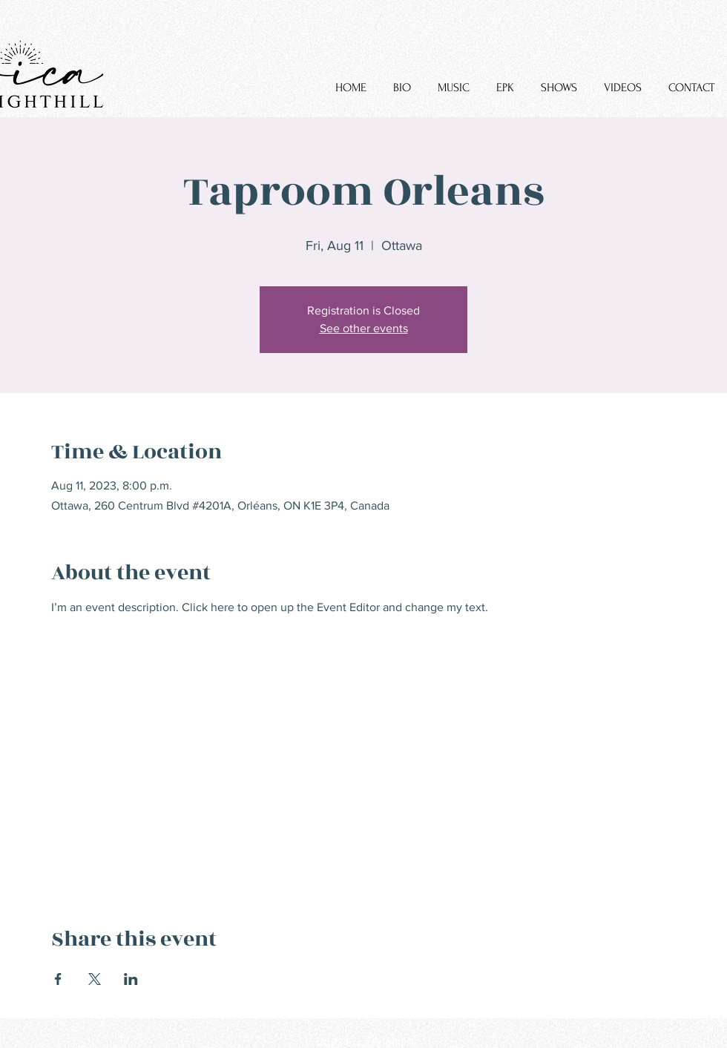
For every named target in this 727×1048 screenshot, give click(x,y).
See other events (364, 328)
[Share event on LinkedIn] (131, 979)
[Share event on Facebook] (58, 979)
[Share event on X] (95, 979)
